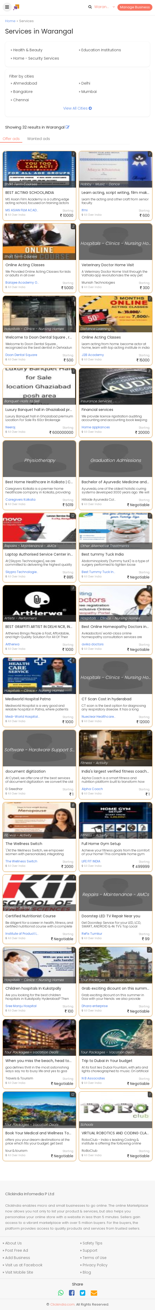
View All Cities (77, 108)
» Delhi (84, 83)
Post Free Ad (16, 1250)
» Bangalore (22, 91)
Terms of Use (95, 1257)
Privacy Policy (95, 1265)
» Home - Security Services (35, 58)
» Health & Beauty (27, 50)
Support (90, 1250)
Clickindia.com (62, 1304)
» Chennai (20, 100)
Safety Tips (92, 1243)
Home (10, 20)
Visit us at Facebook (24, 1265)
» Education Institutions (100, 50)
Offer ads (11, 138)
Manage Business (135, 7)
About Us (13, 1243)
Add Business (17, 1257)
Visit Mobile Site (19, 1272)
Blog (87, 1272)
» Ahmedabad (24, 83)
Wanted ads (38, 138)
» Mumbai (88, 91)
